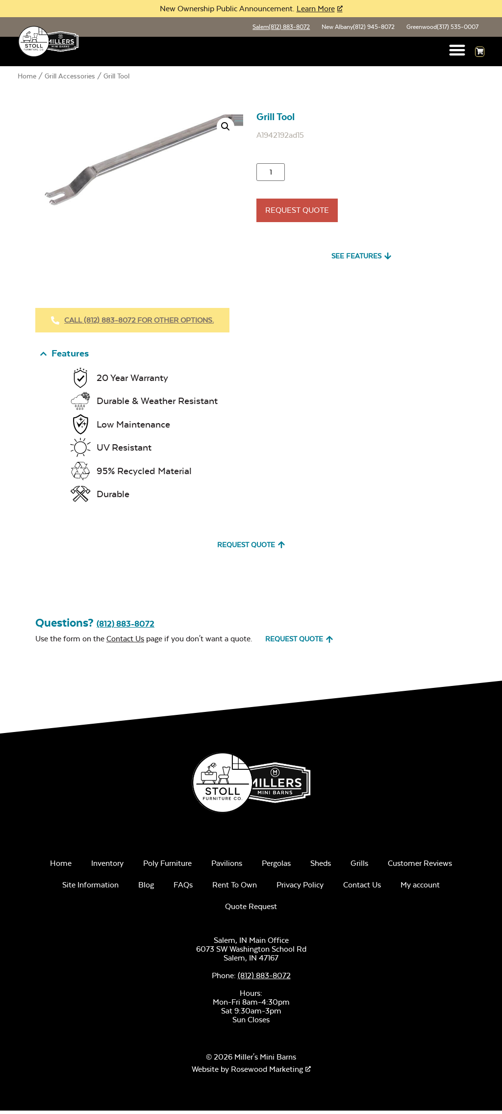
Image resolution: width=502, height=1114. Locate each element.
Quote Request (251, 909)
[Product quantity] (270, 173)
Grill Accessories (70, 77)
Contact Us (125, 642)
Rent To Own (234, 888)
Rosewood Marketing (267, 1072)
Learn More (316, 8)
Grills (359, 866)
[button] (458, 51)
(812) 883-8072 (125, 627)
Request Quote (297, 211)
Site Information (90, 888)
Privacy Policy (300, 888)
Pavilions (226, 866)
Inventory (107, 866)
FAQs (183, 888)
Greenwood (441, 27)
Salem (278, 27)
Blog (146, 888)
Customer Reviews (420, 866)
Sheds (320, 866)
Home (27, 77)
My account (420, 888)
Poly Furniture (167, 866)
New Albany (356, 27)
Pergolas (276, 866)
